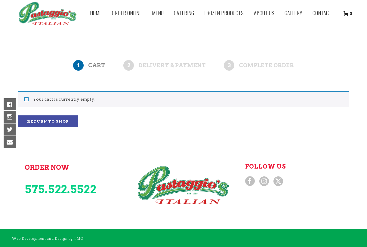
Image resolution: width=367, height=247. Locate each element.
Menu (158, 13)
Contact (322, 13)
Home (96, 13)
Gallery (293, 13)
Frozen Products (224, 13)
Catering (184, 13)
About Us (264, 13)
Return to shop (48, 121)
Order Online (127, 13)
